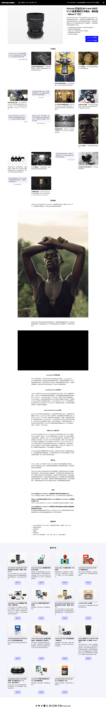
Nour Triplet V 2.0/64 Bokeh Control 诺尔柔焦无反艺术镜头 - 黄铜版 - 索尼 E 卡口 (64, 605)
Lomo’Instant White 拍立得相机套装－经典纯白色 (64, 639)
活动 (27, 2)
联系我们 (97, 2)
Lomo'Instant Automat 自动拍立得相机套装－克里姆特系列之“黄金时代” (41, 639)
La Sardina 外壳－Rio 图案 (85, 603)
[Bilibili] (47, 706)
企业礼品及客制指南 (81, 2)
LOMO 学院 (31, 2)
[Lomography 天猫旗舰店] (64, 706)
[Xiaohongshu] (44, 706)
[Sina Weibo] (36, 706)
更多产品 (53, 548)
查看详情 (18, 582)
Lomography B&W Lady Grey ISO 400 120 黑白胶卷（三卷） (64, 679)
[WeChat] (39, 706)
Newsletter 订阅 (90, 2)
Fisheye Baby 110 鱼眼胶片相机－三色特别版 (64, 568)
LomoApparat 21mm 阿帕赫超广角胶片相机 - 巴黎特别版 (17, 604)
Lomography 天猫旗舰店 (91, 37)
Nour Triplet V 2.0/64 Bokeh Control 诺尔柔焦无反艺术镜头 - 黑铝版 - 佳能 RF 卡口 (17, 569)
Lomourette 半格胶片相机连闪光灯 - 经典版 (40, 604)
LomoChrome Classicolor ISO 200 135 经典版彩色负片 (87, 568)
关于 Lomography (71, 2)
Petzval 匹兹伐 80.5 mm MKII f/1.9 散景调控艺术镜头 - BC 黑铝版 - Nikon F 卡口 (88, 640)
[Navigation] (103, 2)
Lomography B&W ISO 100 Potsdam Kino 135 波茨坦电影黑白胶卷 (17, 639)
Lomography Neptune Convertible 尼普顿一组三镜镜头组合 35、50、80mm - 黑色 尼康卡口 (17, 680)
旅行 (35, 2)
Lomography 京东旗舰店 (91, 40)
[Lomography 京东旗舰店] (53, 706)
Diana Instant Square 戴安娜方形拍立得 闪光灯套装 (41, 568)
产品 (19, 2)
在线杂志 (23, 2)
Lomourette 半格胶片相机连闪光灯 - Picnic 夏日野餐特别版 (40, 679)
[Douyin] (42, 706)
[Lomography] (8, 2)
